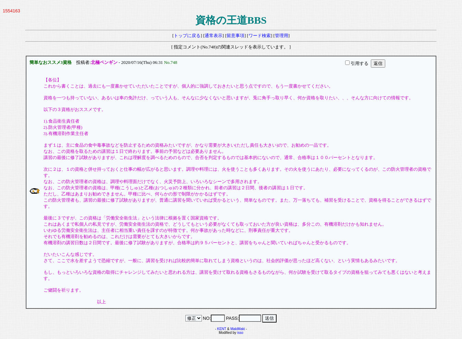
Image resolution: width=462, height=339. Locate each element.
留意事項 (235, 35)
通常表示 (213, 35)
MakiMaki (237, 329)
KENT (222, 329)
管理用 (281, 35)
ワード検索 (259, 35)
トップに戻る (187, 35)
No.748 (171, 62)
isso (240, 333)
